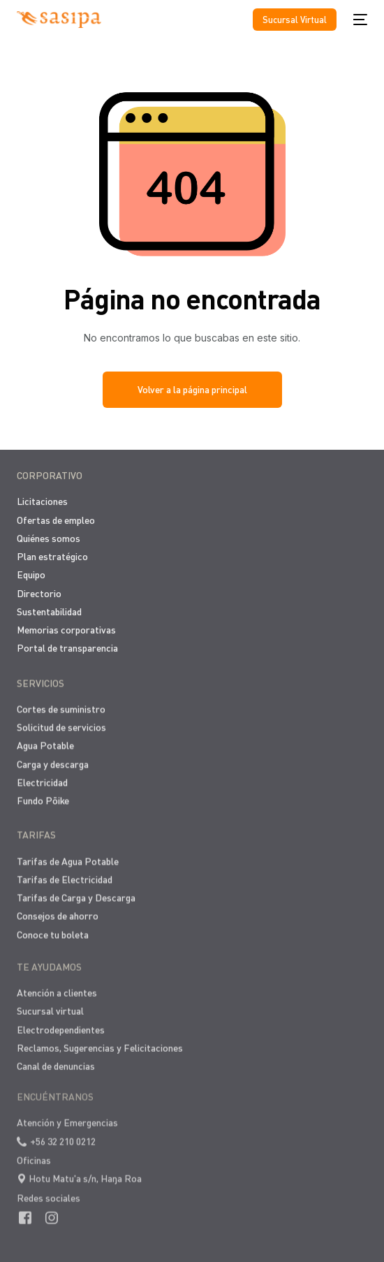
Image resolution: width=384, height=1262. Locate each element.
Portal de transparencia (67, 647)
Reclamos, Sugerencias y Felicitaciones (100, 1042)
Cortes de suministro (61, 706)
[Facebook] (25, 1207)
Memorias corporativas (66, 628)
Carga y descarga (53, 762)
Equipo (31, 574)
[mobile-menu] (358, 19)
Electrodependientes (61, 1024)
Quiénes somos (48, 537)
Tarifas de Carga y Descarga (76, 894)
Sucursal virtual (50, 1005)
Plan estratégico (52, 555)
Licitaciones (42, 500)
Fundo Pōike (43, 799)
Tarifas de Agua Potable (68, 858)
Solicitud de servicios (61, 725)
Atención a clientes (57, 987)
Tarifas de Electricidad (64, 876)
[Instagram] (51, 1207)
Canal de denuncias (56, 1060)
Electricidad (42, 780)
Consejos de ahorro (57, 912)
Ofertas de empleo (56, 518)
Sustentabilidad (49, 610)
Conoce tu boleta (53, 931)
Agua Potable (45, 743)
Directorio (39, 592)
